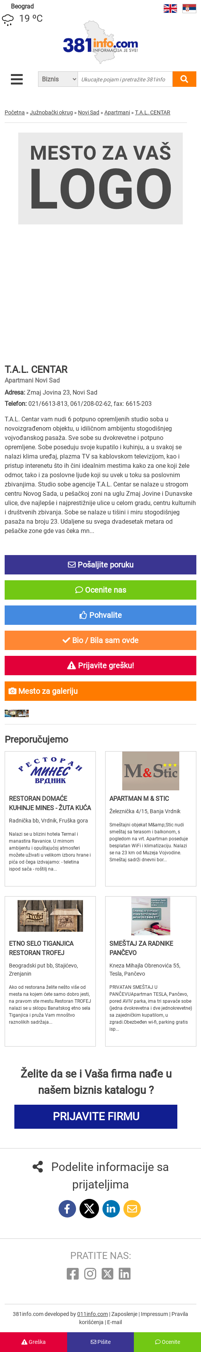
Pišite (101, 1342)
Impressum (155, 1314)
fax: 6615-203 (133, 403)
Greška (33, 1342)
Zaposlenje (125, 1314)
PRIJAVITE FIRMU (96, 1116)
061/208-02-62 (90, 403)
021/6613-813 (48, 403)
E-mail (114, 1322)
